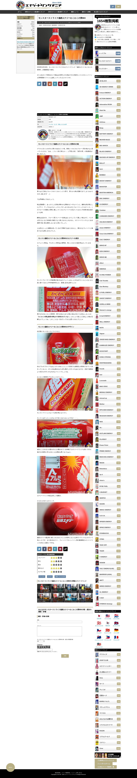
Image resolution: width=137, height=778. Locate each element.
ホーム (19, 12)
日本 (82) (99, 618)
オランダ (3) (116, 618)
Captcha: (40, 646)
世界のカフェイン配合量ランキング (35, 12)
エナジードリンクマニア (70, 774)
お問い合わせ (79, 772)
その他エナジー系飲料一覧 (105, 767)
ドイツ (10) (116, 632)
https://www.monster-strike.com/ (25, 42)
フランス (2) (116, 639)
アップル (51, 124)
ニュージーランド (99, 639)
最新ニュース (74, 12)
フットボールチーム (103, 763)
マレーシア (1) (99, 646)
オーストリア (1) (99, 625)
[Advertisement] (65, 100)
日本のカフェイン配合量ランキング (58, 12)
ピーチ (55, 124)
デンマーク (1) (107, 632)
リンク (72, 772)
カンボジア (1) (116, 625)
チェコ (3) (99, 632)
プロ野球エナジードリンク (105, 760)
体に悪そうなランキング (100, 12)
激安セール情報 (86, 12)
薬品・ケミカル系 (62, 124)
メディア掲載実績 (66, 772)
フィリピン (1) (107, 639)
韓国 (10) (108, 625)
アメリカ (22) (107, 618)
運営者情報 (57, 772)
